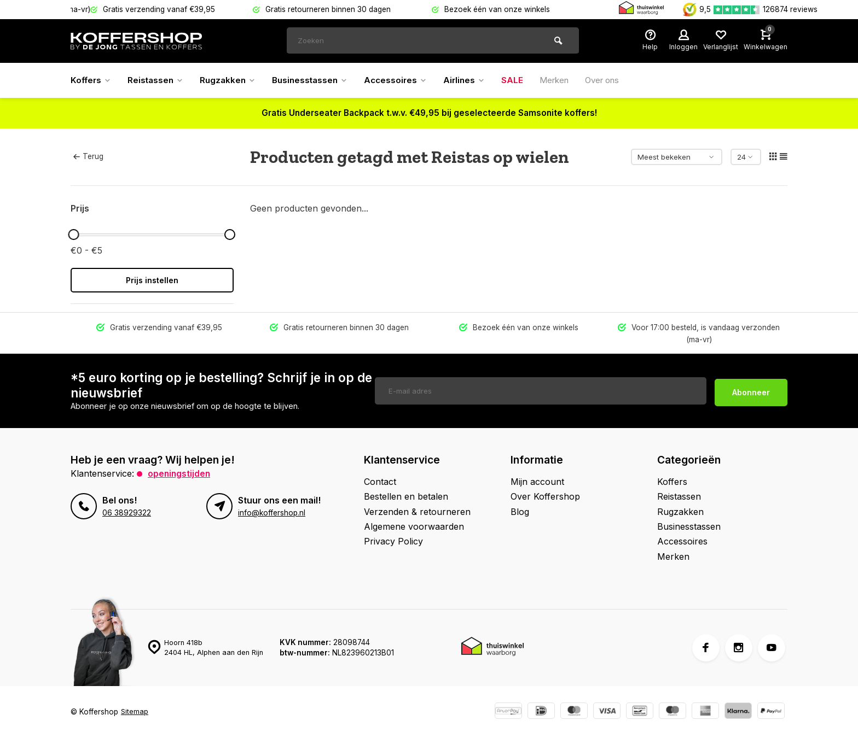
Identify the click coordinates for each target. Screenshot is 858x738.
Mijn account (537, 481)
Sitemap (135, 711)
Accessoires (406, 80)
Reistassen (159, 80)
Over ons (621, 80)
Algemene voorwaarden (414, 526)
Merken (570, 80)
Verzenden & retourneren (417, 511)
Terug (88, 156)
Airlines (477, 80)
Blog (520, 511)
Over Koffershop (545, 496)
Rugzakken (233, 80)
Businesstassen (318, 80)
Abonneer (751, 390)
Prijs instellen (152, 280)
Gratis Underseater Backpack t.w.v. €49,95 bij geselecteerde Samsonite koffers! (429, 113)
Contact (380, 481)
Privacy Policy (393, 541)
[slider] (73, 234)
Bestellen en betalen (406, 496)
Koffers (92, 80)
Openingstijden (180, 473)
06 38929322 (126, 512)
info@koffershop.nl (271, 512)
